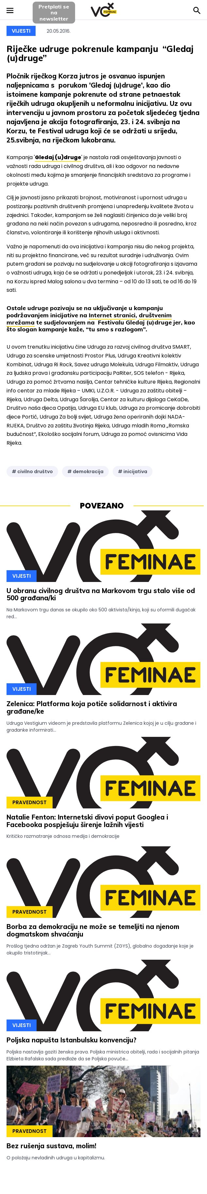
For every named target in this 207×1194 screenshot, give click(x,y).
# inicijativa (132, 471)
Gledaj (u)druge (58, 157)
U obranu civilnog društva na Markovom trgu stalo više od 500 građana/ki (101, 594)
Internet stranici (112, 315)
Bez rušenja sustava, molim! (51, 1146)
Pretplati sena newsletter (54, 12)
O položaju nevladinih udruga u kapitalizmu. (56, 1157)
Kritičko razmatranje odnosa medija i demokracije (63, 836)
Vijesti (21, 31)
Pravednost (29, 802)
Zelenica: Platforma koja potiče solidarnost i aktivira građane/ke (92, 707)
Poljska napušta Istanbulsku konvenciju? (71, 1040)
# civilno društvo (32, 471)
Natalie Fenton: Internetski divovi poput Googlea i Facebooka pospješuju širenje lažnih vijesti (87, 821)
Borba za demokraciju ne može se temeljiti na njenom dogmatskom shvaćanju (93, 930)
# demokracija (85, 471)
